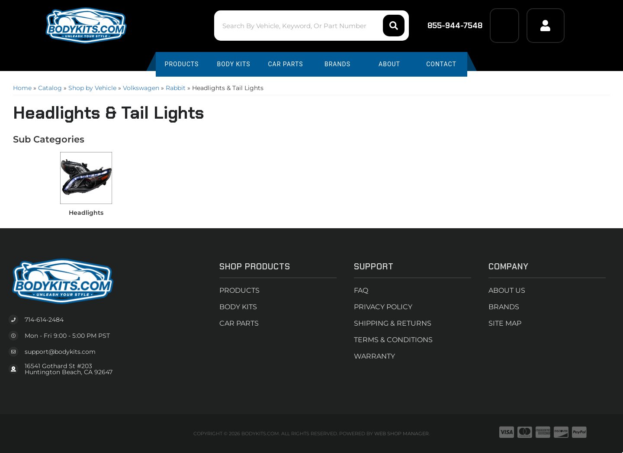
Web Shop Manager (401, 433)
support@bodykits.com (60, 352)
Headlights (86, 213)
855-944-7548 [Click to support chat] (449, 25)
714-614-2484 (44, 320)
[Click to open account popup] (546, 25)
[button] (311, 25)
